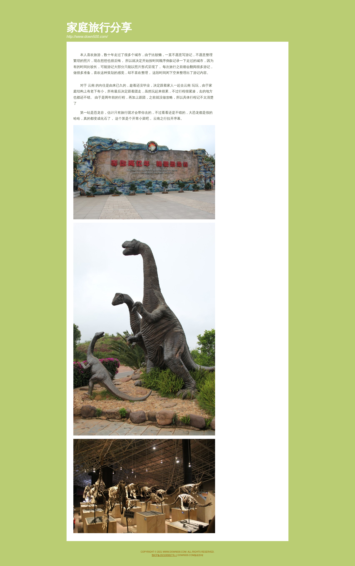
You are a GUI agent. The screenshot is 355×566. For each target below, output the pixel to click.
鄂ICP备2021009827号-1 (164, 555)
